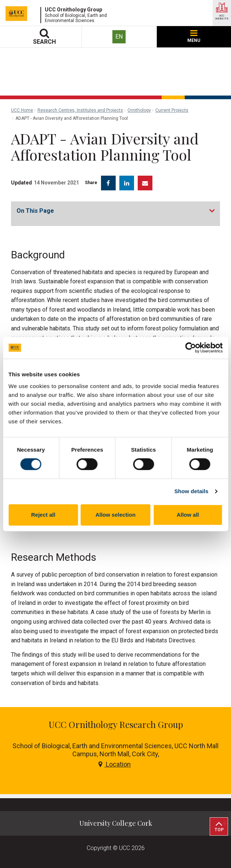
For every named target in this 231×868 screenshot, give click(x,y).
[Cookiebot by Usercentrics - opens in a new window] (190, 347)
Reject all (43, 515)
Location (114, 764)
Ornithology (139, 110)
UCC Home (22, 110)
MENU (193, 36)
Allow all (188, 515)
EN (119, 36)
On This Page (35, 210)
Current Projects (171, 110)
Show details (191, 491)
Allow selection (115, 515)
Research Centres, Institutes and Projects (80, 110)
